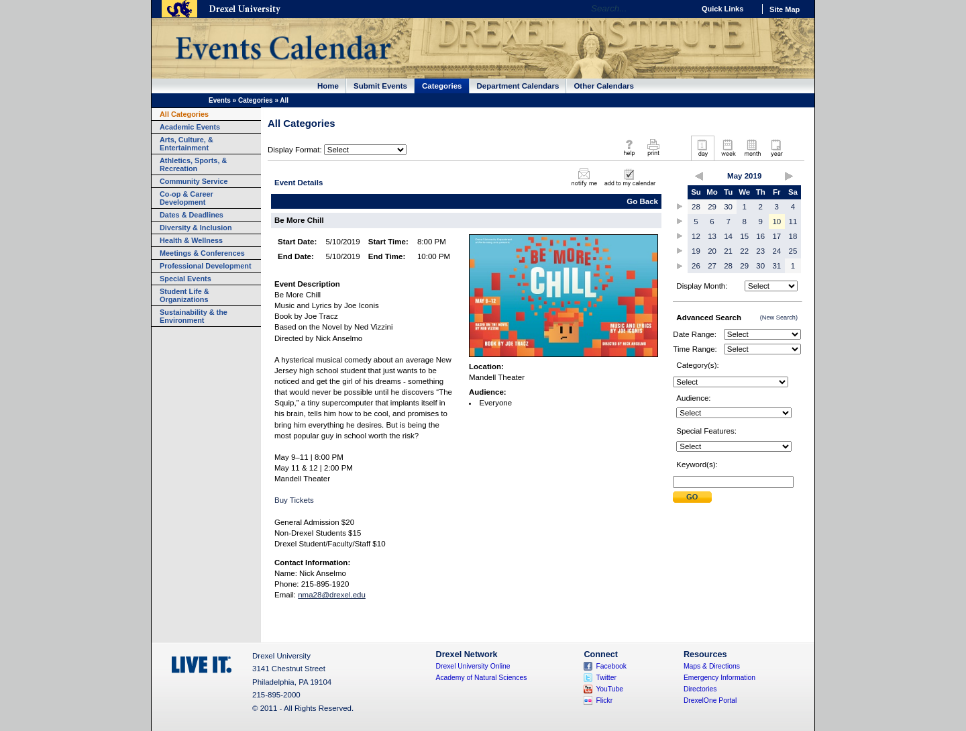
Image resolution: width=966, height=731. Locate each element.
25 (793, 251)
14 (728, 236)
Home (328, 86)
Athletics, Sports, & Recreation (193, 164)
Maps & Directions (712, 666)
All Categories (184, 114)
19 (696, 251)
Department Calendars (518, 86)
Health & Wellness (191, 240)
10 (776, 221)
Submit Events (380, 86)
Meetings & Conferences (202, 253)
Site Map (784, 9)
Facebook (611, 666)
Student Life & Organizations (184, 295)
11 (793, 221)
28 (696, 207)
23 (760, 251)
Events (220, 100)
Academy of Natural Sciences (481, 677)
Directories (700, 689)
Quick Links (722, 9)
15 (744, 236)
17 (776, 236)
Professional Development (206, 266)
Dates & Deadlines (191, 215)
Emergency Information (719, 677)
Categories (442, 86)
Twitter (606, 677)
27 (712, 266)
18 (793, 236)
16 (760, 236)
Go (680, 9)
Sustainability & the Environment (193, 316)
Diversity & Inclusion (196, 228)
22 (744, 251)
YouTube (609, 689)
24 (776, 251)
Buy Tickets (294, 500)
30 (728, 207)
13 (712, 236)
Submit (692, 497)
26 (696, 266)
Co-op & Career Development (186, 198)
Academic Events (190, 127)
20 (712, 251)
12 (696, 236)
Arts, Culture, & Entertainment (186, 144)
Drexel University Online (473, 666)
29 (712, 207)
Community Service (194, 181)
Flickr (604, 700)
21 (728, 251)
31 (776, 266)
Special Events (185, 279)
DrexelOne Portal (710, 700)
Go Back (642, 201)
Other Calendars (604, 86)
